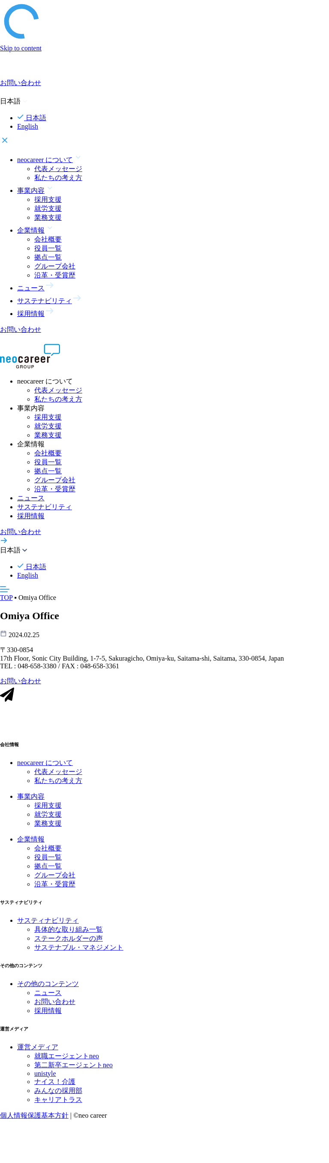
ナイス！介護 (54, 1086)
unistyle (45, 1078)
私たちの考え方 (58, 177)
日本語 (31, 117)
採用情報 (31, 516)
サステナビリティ (44, 507)
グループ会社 (54, 266)
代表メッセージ (58, 168)
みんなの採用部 (58, 1095)
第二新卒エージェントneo (73, 1070)
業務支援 (48, 217)
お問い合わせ (54, 1006)
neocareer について (45, 767)
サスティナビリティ (48, 925)
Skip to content (21, 48)
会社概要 (48, 239)
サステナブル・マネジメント (78, 952)
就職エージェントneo (66, 1061)
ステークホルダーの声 (68, 943)
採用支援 (48, 199)
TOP (6, 597)
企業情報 (31, 844)
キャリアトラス (58, 1104)
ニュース (31, 498)
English (27, 126)
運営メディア (37, 1052)
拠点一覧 (48, 257)
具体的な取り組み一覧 (68, 934)
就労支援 (48, 208)
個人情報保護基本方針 (34, 1120)
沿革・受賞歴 (54, 275)
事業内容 (31, 801)
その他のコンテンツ (48, 988)
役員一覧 (48, 248)
